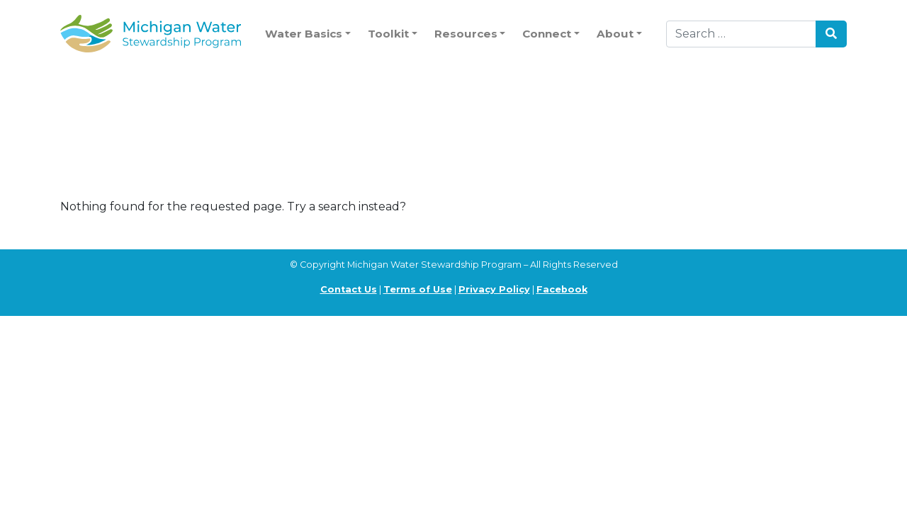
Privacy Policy (494, 289)
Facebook (561, 289)
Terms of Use (417, 289)
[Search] (741, 34)
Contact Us (348, 289)
